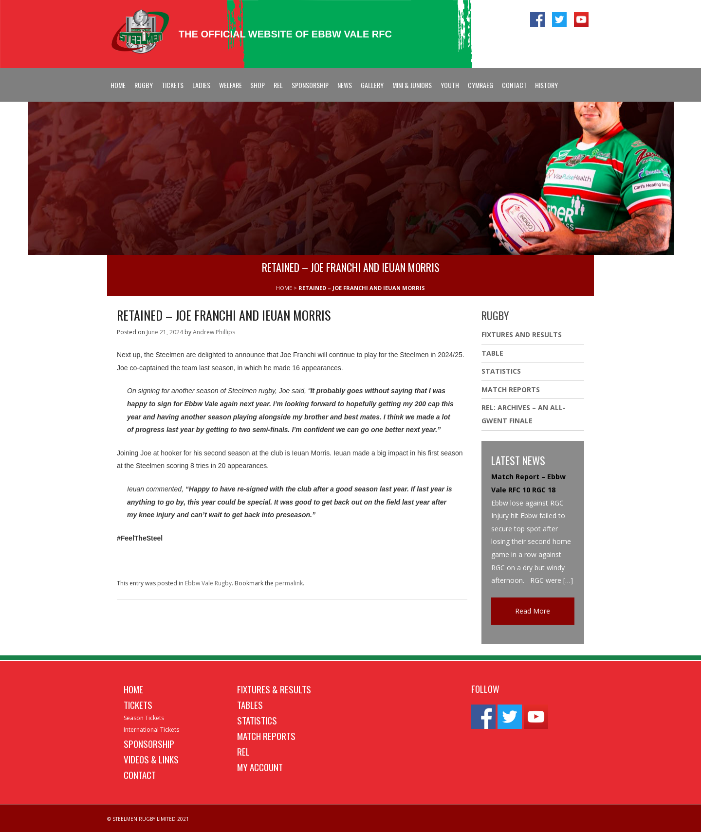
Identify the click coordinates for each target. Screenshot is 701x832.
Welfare (230, 85)
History (546, 85)
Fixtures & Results (274, 689)
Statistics (501, 371)
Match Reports (510, 389)
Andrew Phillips (214, 332)
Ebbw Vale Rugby (208, 583)
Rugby (143, 85)
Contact (514, 85)
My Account (260, 767)
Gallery (372, 85)
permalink (289, 583)
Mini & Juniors (412, 85)
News (344, 85)
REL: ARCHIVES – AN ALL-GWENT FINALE (523, 414)
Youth (450, 85)
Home (118, 85)
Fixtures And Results (521, 334)
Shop (257, 85)
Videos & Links (151, 759)
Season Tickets (144, 718)
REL (278, 85)
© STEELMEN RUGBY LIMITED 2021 (148, 818)
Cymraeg (480, 85)
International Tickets (151, 729)
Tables (250, 704)
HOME (284, 287)
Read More (532, 610)
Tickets (173, 85)
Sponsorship (310, 85)
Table (492, 353)
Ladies (201, 85)
